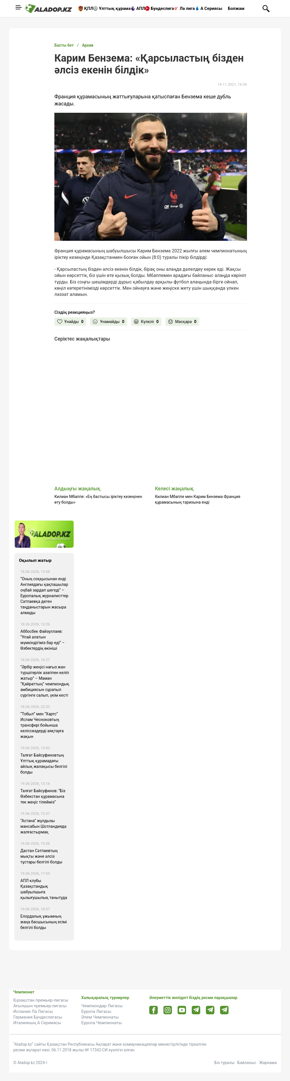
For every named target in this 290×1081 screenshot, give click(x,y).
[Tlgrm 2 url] (224, 1010)
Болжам (236, 8)
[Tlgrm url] (210, 1010)
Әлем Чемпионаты (100, 1017)
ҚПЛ (88, 8)
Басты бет (64, 45)
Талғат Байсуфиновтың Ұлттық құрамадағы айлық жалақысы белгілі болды (43, 763)
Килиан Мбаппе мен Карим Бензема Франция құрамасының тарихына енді (197, 499)
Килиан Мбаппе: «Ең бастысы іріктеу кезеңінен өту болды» (98, 499)
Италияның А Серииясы (37, 1022)
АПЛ (140, 8)
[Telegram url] (196, 1010)
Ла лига (187, 8)
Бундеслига (162, 8)
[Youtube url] (182, 1010)
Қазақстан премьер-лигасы (40, 1000)
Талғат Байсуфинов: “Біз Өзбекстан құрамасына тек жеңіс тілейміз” (42, 796)
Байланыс (246, 1062)
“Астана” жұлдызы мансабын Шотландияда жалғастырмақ (43, 826)
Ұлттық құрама (115, 8)
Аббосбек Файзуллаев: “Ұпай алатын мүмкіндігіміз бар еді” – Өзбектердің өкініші (42, 640)
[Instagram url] (167, 1010)
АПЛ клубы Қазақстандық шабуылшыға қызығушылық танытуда (43, 889)
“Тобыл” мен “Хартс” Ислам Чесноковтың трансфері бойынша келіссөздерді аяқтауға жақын (42, 725)
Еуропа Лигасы (96, 1011)
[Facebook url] (153, 1010)
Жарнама (268, 1062)
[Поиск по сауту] (266, 8)
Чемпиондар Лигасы (102, 1005)
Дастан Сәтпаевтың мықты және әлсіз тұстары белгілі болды (41, 856)
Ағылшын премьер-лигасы (40, 1005)
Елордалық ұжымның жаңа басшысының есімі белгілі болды (43, 922)
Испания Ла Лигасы (33, 1011)
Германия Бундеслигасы (37, 1017)
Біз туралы (224, 1062)
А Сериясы (211, 8)
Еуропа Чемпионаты (101, 1022)
